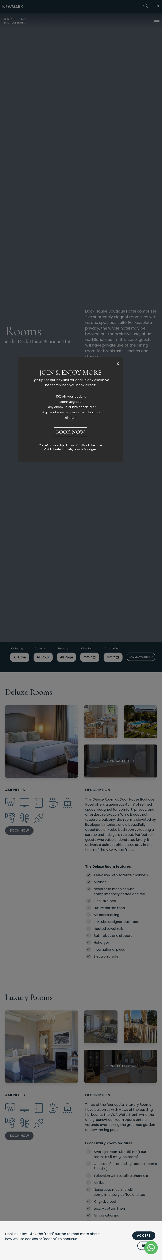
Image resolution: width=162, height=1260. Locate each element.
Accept (144, 1235)
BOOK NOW (70, 432)
